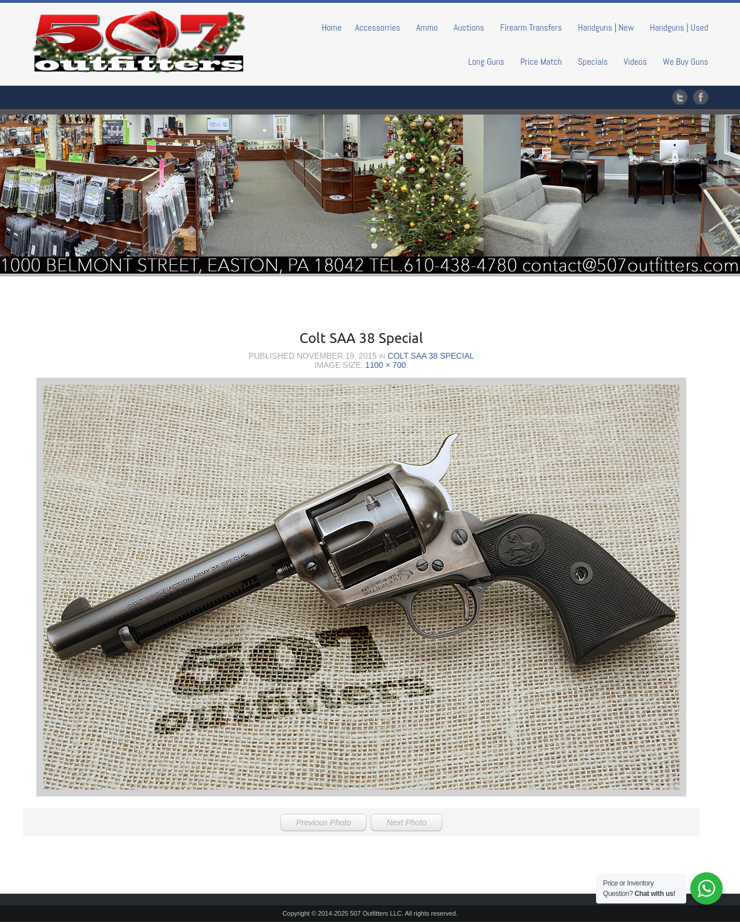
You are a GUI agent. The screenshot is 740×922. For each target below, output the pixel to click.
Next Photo (406, 822)
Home (331, 27)
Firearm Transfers (531, 27)
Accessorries (378, 27)
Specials (593, 62)
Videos (635, 62)
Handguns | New (606, 27)
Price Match (541, 62)
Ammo (427, 27)
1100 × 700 (385, 365)
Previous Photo (323, 822)
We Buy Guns (685, 62)
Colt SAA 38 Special (430, 355)
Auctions (469, 27)
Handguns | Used (679, 27)
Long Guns (486, 62)
